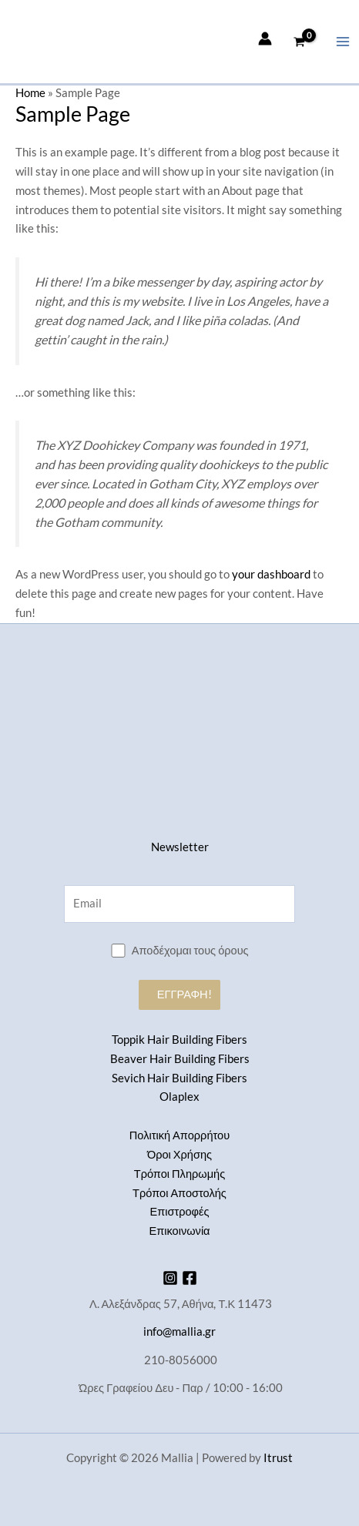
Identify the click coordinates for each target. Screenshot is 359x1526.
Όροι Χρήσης (179, 1154)
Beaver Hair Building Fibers (180, 1058)
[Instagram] (170, 1278)
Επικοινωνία (179, 1230)
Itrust (278, 1457)
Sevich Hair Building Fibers (179, 1078)
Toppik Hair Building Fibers (179, 1039)
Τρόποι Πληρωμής (179, 1173)
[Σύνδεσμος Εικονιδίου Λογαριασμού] (265, 38)
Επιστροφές (179, 1211)
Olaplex (179, 1096)
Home (30, 92)
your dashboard (271, 574)
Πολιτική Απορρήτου (179, 1135)
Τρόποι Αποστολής (179, 1192)
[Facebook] (189, 1278)
